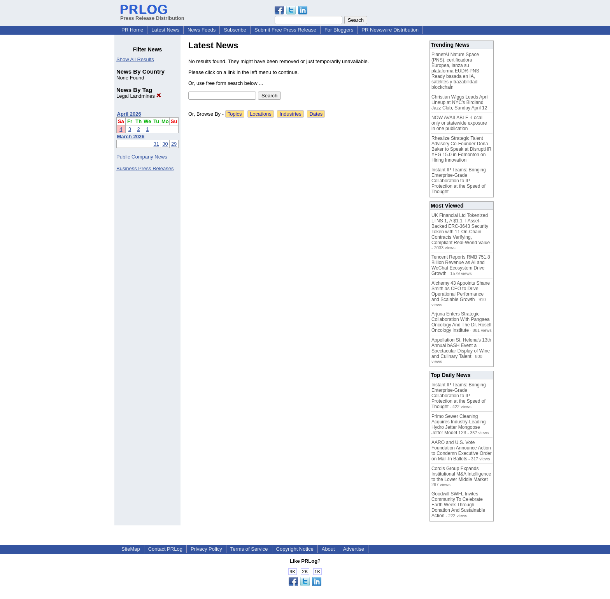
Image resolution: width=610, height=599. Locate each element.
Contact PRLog (165, 549)
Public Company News (141, 157)
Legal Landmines (138, 96)
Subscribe (235, 30)
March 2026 (131, 136)
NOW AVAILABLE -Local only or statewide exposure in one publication (459, 123)
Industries (290, 114)
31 (156, 144)
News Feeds (202, 30)
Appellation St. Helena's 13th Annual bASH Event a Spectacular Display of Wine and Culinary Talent (461, 348)
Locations (261, 114)
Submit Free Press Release (285, 30)
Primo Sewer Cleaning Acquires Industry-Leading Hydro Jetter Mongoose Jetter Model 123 (458, 424)
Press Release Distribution (152, 15)
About (328, 549)
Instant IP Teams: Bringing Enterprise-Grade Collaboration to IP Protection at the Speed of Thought (458, 180)
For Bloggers (338, 30)
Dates (316, 114)
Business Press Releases (145, 168)
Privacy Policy (206, 549)
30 (165, 144)
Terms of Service (249, 549)
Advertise (353, 549)
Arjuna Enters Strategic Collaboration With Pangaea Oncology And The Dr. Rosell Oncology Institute (461, 322)
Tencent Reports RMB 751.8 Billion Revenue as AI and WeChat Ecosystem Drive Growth (460, 265)
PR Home (132, 30)
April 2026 (129, 114)
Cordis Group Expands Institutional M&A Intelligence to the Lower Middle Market (461, 474)
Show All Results (135, 59)
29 (174, 144)
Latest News (165, 30)
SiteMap (130, 549)
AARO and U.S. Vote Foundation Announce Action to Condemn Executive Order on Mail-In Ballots (461, 451)
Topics (235, 114)
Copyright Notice (295, 549)
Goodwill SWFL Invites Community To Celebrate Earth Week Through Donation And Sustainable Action (458, 504)
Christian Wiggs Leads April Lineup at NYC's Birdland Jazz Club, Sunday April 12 (460, 102)
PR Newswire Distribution (390, 30)
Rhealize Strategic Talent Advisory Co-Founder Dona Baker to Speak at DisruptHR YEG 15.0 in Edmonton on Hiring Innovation (461, 149)
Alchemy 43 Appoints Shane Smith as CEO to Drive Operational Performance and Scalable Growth (460, 291)
